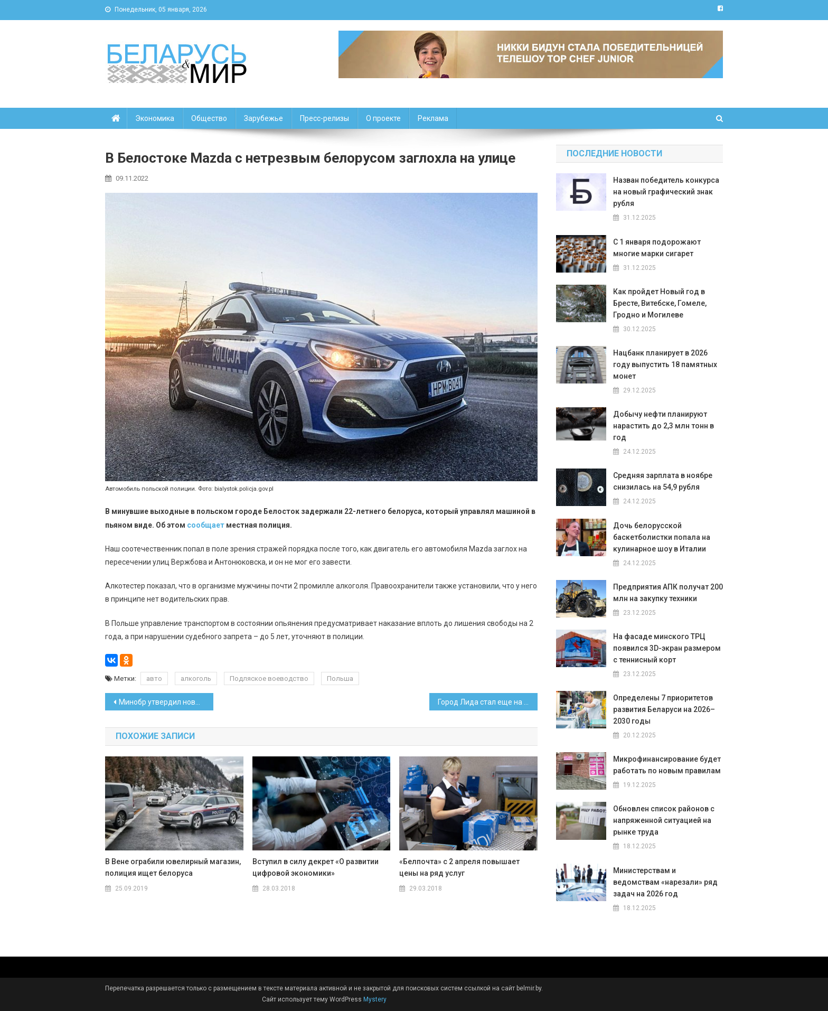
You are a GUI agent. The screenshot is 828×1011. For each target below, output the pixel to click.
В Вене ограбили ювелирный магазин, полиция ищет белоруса (173, 867)
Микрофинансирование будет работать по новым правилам (667, 765)
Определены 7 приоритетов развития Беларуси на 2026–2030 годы (664, 709)
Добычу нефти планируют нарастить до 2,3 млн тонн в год (663, 426)
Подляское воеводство (269, 678)
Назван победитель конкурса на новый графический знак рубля (666, 192)
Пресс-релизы (324, 118)
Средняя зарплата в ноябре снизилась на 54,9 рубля (662, 481)
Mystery (374, 999)
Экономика (154, 118)
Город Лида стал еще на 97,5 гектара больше (488, 702)
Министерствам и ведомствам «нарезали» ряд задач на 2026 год (665, 882)
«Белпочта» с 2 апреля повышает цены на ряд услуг (459, 867)
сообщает (205, 525)
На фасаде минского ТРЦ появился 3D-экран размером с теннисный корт (667, 648)
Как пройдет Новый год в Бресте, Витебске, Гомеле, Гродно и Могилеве (660, 303)
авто (154, 678)
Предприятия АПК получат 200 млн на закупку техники (668, 593)
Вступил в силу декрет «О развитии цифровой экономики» (315, 867)
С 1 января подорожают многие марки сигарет (657, 248)
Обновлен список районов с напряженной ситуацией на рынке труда (663, 820)
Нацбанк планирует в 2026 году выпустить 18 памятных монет (665, 364)
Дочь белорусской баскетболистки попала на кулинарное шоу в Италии (661, 537)
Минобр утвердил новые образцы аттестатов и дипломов (166, 702)
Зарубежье (263, 118)
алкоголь (196, 678)
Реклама (433, 118)
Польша (340, 678)
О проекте (383, 118)
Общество (209, 118)
